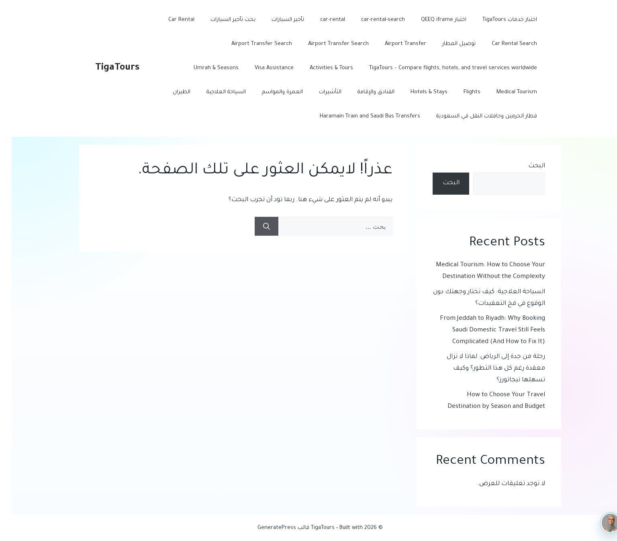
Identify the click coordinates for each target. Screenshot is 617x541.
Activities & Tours (319, 68)
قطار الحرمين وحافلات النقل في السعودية (475, 116)
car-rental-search (371, 20)
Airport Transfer (394, 44)
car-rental (320, 20)
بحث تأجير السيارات (221, 20)
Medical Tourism (505, 92)
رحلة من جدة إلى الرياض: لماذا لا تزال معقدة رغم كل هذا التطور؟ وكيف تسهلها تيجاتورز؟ (484, 369)
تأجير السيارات (276, 20)
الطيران (170, 92)
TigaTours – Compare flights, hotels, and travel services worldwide (441, 68)
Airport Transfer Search (326, 44)
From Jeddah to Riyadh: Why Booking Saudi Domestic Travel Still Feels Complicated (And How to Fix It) (480, 330)
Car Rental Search (502, 44)
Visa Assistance (262, 68)
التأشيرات (318, 92)
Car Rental (170, 20)
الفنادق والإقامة (364, 92)
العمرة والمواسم (270, 92)
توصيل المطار (447, 44)
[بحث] (255, 226)
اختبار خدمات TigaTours (498, 20)
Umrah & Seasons (204, 68)
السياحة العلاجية (214, 92)
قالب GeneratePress (272, 528)
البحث (525, 166)
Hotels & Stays (417, 92)
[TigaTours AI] (599, 523)
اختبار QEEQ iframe (432, 20)
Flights (460, 92)
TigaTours (106, 68)
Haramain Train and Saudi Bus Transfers (358, 116)
